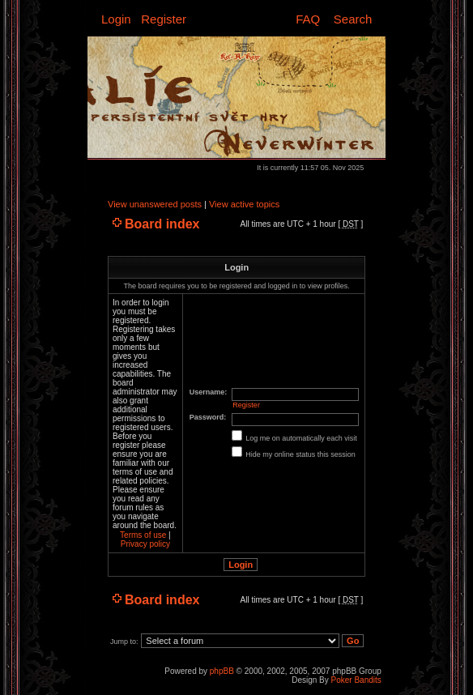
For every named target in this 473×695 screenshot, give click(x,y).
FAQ (308, 19)
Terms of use (143, 535)
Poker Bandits (356, 680)
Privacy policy (145, 543)
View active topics (244, 204)
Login (116, 19)
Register (163, 19)
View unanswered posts (155, 204)
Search (353, 19)
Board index (162, 224)
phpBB (222, 671)
